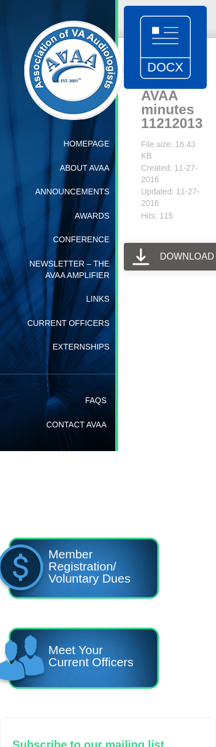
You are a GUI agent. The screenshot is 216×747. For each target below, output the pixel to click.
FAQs (96, 400)
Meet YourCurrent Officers (71, 660)
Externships (80, 346)
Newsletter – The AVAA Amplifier (69, 269)
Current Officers (68, 323)
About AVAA (84, 167)
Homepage (86, 143)
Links (97, 298)
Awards (92, 215)
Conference (81, 239)
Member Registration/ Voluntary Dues (69, 570)
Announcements (72, 191)
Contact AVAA (76, 424)
